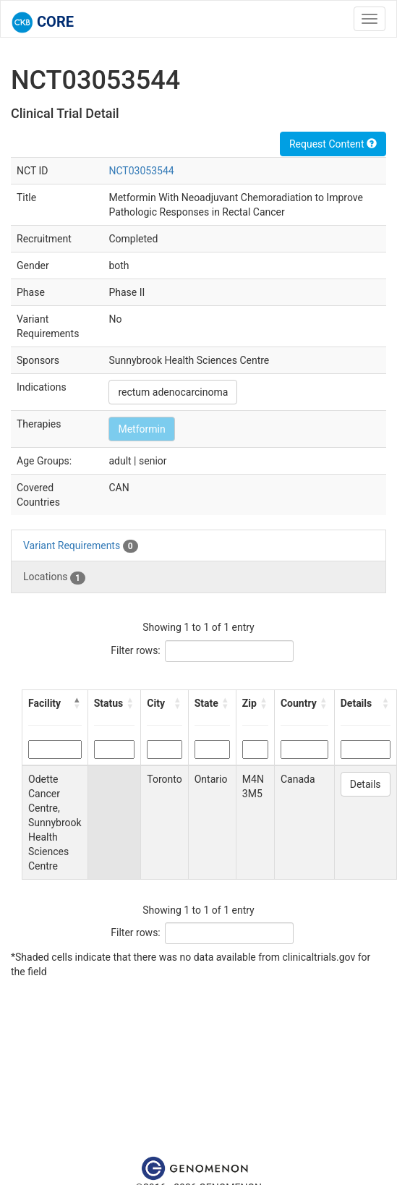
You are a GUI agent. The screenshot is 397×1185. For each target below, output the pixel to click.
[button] (77, 703)
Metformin (141, 429)
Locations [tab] (54, 577)
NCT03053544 (141, 171)
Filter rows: (136, 650)
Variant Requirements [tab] (80, 546)
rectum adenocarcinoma (173, 392)
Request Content (333, 144)
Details (365, 784)
